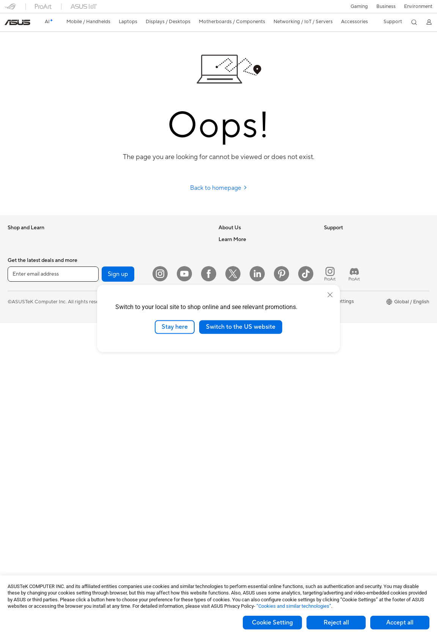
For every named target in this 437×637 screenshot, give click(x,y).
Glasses (16, 479)
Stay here (175, 327)
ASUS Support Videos (243, 410)
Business (386, 6)
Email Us (228, 376)
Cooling (16, 537)
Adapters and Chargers (138, 502)
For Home (19, 297)
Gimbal (119, 547)
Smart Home (126, 410)
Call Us (226, 388)
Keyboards (124, 433)
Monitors (18, 377)
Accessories (21, 274)
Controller (123, 536)
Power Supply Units (30, 548)
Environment (418, 6)
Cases (14, 525)
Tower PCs (19, 411)
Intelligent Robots (132, 365)
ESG (329, 239)
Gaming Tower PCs (29, 422)
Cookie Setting (272, 622)
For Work (18, 308)
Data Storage (127, 251)
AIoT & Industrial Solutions (141, 376)
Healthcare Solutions (31, 262)
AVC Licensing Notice (348, 331)
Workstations (23, 457)
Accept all (399, 622)
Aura (329, 365)
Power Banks (126, 525)
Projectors (19, 388)
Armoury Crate (341, 353)
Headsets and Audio (134, 456)
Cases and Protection (136, 490)
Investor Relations (238, 273)
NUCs (14, 434)
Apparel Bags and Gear (137, 479)
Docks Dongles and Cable (141, 513)
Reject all (336, 622)
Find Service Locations (243, 353)
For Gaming (21, 342)
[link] (17, 22)
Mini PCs (17, 445)
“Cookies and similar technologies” (293, 606)
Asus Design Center (346, 296)
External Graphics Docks (139, 262)
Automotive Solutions (348, 319)
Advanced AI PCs (343, 285)
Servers (120, 399)
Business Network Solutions (143, 353)
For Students (22, 331)
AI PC (330, 274)
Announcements (236, 262)
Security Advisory (238, 399)
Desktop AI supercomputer (142, 388)
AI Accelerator (128, 273)
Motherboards (24, 503)
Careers (227, 251)
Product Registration (242, 365)
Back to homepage (218, 188)
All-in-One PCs (24, 400)
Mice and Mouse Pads (136, 445)
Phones (16, 251)
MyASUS (228, 422)
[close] (330, 295)
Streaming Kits (128, 468)
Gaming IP (123, 559)
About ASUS (232, 239)
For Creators (22, 320)
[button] (359, 6)
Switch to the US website (240, 327)
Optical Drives (128, 239)
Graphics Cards (25, 514)
